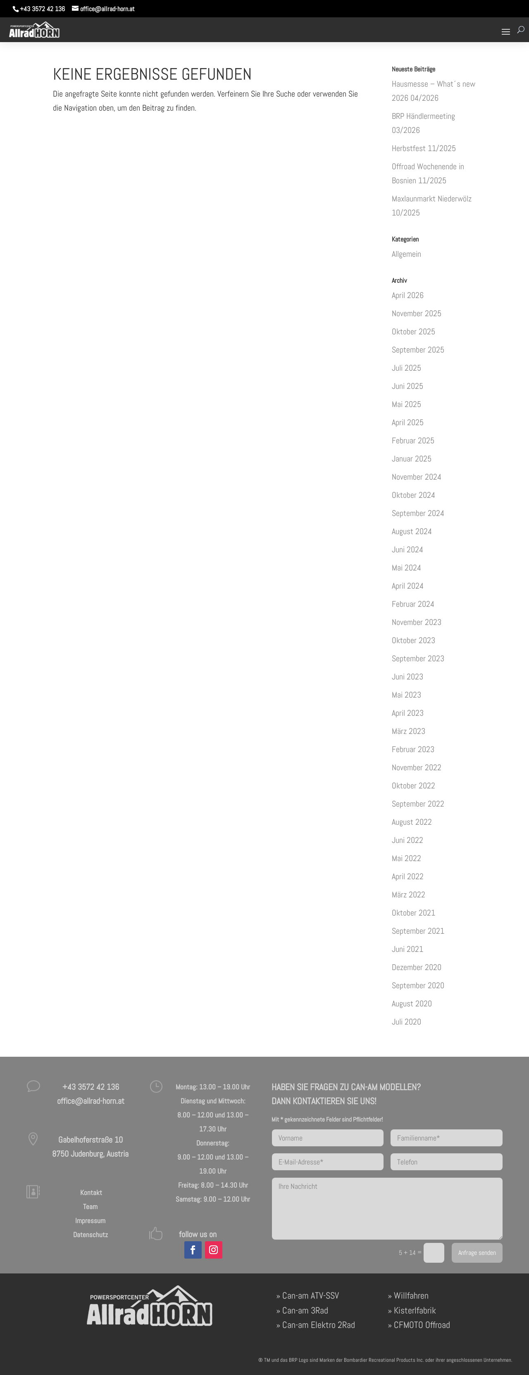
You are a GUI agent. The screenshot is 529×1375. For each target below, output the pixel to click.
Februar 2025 (413, 440)
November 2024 (416, 476)
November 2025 (416, 313)
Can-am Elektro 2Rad (318, 1324)
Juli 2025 (406, 367)
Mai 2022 (406, 858)
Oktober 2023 (413, 640)
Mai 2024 (406, 567)
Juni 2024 (407, 549)
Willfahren (411, 1295)
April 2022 (408, 876)
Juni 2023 (407, 676)
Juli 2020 (406, 1021)
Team (90, 1206)
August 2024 (412, 531)
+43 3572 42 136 (42, 9)
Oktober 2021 (413, 912)
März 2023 (408, 731)
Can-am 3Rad (305, 1310)
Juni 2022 (407, 840)
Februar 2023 (413, 749)
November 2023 (416, 622)
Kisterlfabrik (415, 1310)
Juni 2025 (407, 386)
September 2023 (418, 658)
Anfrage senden (477, 1253)
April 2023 (408, 713)
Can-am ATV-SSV (310, 1295)
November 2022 (416, 767)
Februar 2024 (413, 604)
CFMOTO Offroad (422, 1324)
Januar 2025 (411, 458)
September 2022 (418, 803)
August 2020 (412, 1003)
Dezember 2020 (416, 967)
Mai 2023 (406, 694)
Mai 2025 (406, 404)
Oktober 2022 (413, 785)
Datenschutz (90, 1234)
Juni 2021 (407, 949)
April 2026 (408, 295)
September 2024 (418, 513)
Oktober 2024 (413, 495)
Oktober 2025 (413, 331)
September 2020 (418, 985)
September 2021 (418, 930)
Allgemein (406, 253)
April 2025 (408, 422)
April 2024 (408, 585)
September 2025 (418, 349)
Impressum (90, 1220)
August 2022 (412, 821)
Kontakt (90, 1192)
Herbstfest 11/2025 (424, 148)
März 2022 (408, 894)
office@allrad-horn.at (90, 1101)
